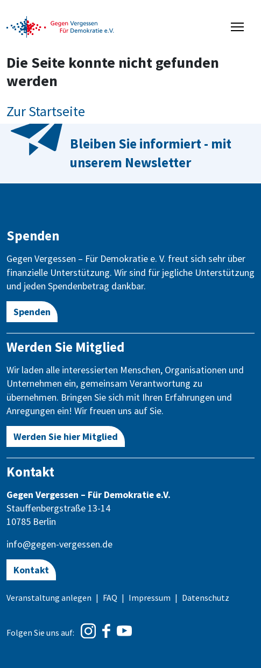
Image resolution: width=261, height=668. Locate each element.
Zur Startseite (45, 111)
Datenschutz (205, 597)
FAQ (110, 597)
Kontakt (31, 570)
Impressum (150, 597)
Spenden (32, 311)
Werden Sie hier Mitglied (65, 436)
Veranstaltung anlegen (48, 597)
